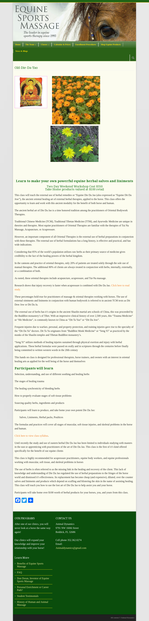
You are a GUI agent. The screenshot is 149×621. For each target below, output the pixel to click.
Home (18, 44)
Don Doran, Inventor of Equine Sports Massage (33, 580)
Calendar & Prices (62, 44)
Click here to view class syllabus (31, 435)
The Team (30, 44)
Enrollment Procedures (85, 44)
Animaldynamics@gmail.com (71, 548)
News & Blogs (21, 51)
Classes (45, 44)
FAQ (19, 572)
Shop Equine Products (111, 44)
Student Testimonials (27, 596)
